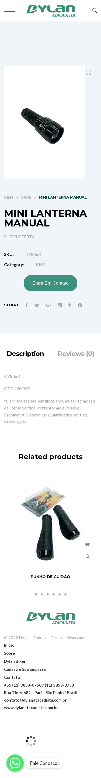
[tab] (25, 353)
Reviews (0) (76, 354)
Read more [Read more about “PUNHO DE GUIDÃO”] (87, 544)
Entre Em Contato (50, 283)
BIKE (41, 264)
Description (25, 354)
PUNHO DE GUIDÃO (50, 576)
